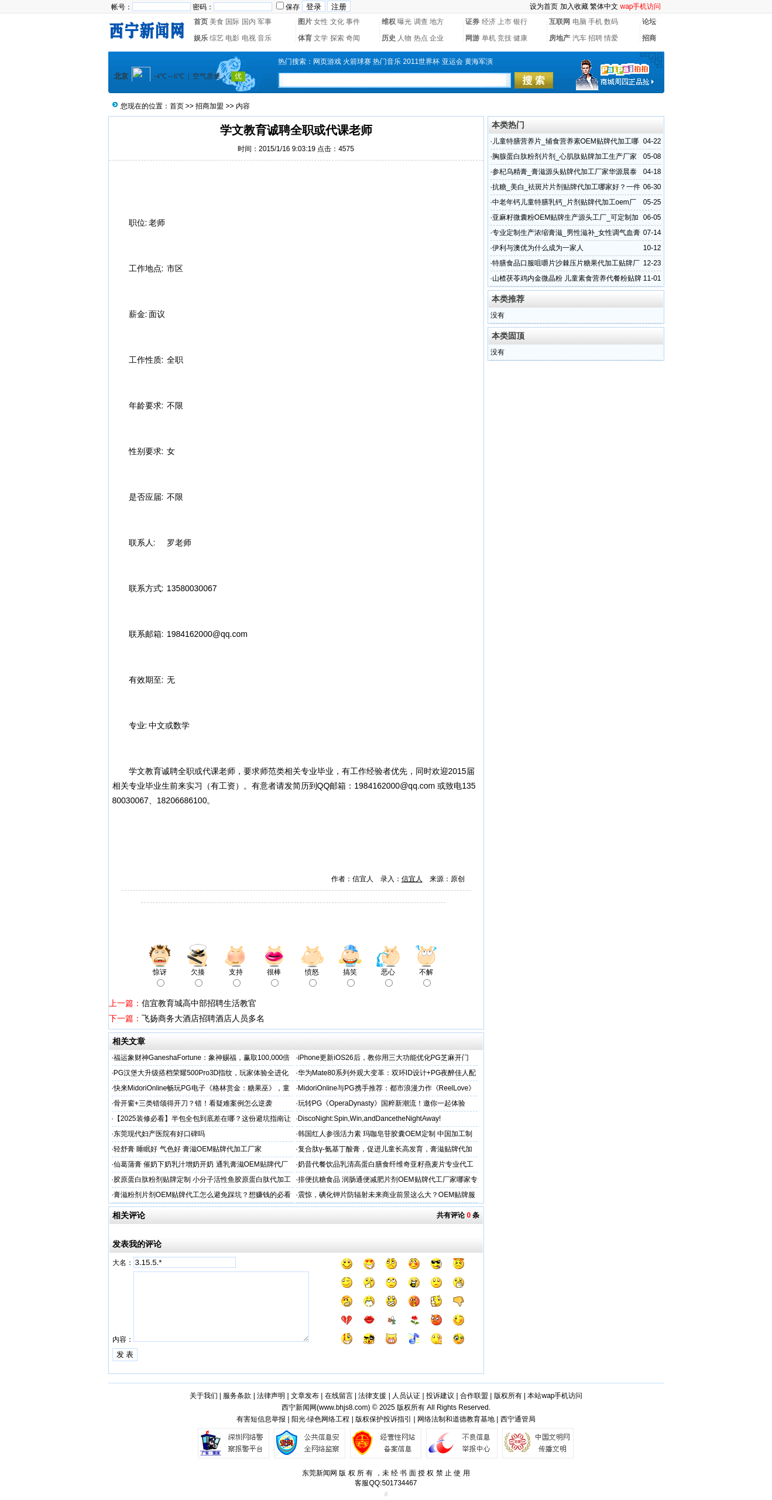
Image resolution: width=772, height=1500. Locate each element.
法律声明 (271, 1396)
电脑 (579, 22)
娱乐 (201, 38)
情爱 (611, 38)
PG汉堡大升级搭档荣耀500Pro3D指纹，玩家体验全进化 (201, 1073)
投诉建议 (440, 1396)
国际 (232, 22)
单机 (489, 38)
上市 (504, 22)
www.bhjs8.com (343, 1407)
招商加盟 (209, 106)
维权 (389, 22)
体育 (305, 38)
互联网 (559, 22)
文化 (337, 22)
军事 (265, 22)
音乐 (265, 38)
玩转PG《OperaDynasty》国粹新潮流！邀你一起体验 (381, 1103)
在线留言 (339, 1396)
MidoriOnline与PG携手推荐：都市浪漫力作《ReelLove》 (386, 1088)
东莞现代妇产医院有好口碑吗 (159, 1134)
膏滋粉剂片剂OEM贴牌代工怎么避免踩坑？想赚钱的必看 (202, 1195)
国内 (249, 22)
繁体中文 (604, 6)
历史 (389, 38)
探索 (337, 38)
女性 (321, 22)
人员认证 (406, 1396)
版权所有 (508, 1396)
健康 (520, 38)
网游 (472, 38)
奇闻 (353, 38)
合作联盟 (474, 1396)
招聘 (595, 38)
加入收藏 (574, 6)
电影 (232, 38)
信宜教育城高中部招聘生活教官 (199, 1003)
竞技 (504, 38)
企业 (437, 38)
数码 (611, 22)
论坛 (649, 22)
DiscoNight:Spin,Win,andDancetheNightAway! (369, 1118)
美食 (217, 22)
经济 (489, 22)
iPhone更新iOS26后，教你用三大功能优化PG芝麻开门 (383, 1058)
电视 (249, 38)
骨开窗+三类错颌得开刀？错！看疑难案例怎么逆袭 (193, 1103)
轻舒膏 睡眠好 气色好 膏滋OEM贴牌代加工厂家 (188, 1149)
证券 (472, 22)
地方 (437, 22)
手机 (595, 22)
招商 (649, 38)
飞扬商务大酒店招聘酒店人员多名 (203, 1018)
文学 (321, 38)
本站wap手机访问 (554, 1396)
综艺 (217, 38)
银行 (520, 22)
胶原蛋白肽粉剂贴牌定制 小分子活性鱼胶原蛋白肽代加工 (202, 1179)
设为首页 (544, 6)
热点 (421, 38)
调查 (421, 22)
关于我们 (204, 1396)
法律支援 (372, 1396)
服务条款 (237, 1396)
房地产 (559, 38)
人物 (404, 38)
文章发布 (305, 1396)
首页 (201, 22)
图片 (305, 22)
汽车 (579, 38)
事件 (353, 22)
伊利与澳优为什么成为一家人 (538, 248)
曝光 (404, 22)
